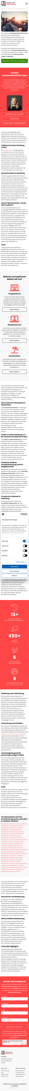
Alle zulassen (14, 566)
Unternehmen (5, 1071)
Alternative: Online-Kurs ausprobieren (14, 61)
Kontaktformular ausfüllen (14, 114)
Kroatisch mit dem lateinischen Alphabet (13, 734)
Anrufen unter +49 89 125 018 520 (14, 123)
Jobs (2, 1072)
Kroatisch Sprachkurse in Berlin (10, 824)
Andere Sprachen (14, 1088)
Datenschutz (5, 1074)
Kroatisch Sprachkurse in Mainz (10, 853)
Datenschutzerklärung (20, 1035)
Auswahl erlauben (14, 571)
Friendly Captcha (23, 1044)
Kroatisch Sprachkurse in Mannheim (12, 851)
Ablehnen (14, 575)
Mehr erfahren (14, 309)
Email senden (14, 119)
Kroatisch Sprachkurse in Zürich (10, 871)
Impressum (4, 1076)
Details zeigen (20, 561)
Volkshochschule (8, 150)
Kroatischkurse (20, 1071)
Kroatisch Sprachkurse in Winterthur (12, 869)
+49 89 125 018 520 (6, 1059)
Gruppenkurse (20, 1072)
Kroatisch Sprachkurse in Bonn (17, 849)
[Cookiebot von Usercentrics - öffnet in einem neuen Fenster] (20, 514)
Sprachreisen (19, 1076)
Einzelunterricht (20, 1074)
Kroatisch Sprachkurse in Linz (17, 867)
